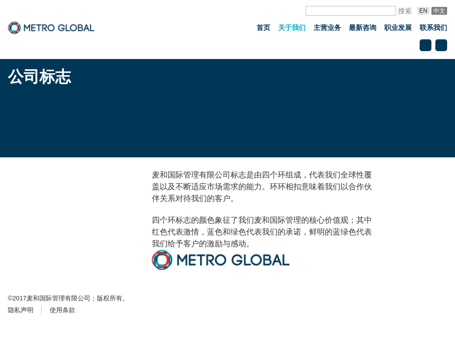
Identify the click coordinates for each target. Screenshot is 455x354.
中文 (439, 10)
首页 (263, 27)
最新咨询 (362, 27)
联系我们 (433, 27)
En (423, 10)
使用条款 (62, 310)
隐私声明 (20, 310)
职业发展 (398, 27)
